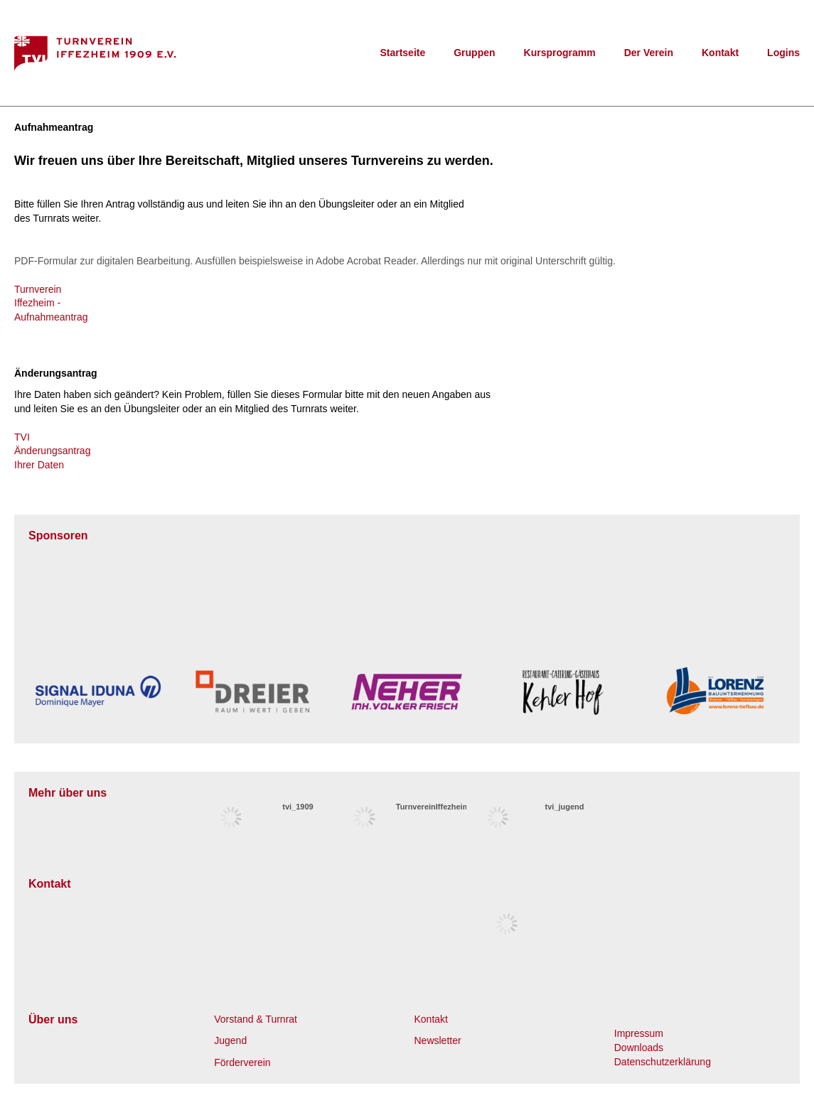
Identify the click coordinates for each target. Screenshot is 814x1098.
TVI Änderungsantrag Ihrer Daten (52, 450)
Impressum (638, 1033)
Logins (783, 52)
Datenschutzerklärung (662, 1061)
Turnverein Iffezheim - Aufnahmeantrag (51, 303)
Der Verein (648, 52)
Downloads (638, 1047)
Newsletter (437, 1040)
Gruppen (474, 52)
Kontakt (720, 52)
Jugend (230, 1040)
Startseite (402, 52)
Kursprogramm (560, 52)
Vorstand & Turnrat (255, 1019)
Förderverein (242, 1062)
